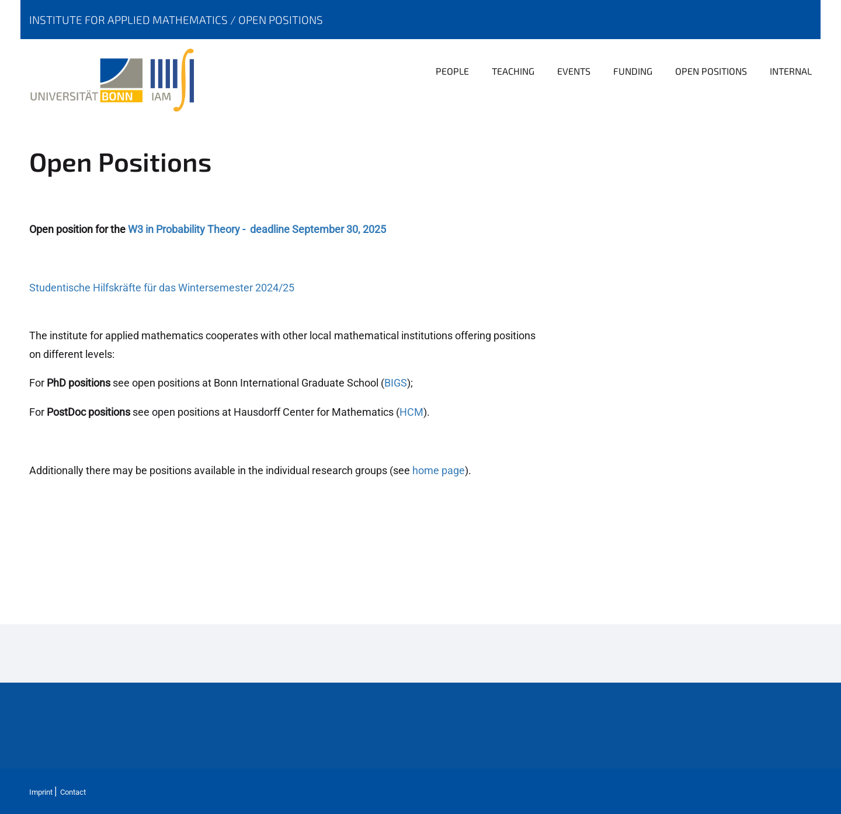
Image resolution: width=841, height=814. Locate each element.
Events (573, 70)
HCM (411, 412)
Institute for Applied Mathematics (129, 19)
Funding (632, 70)
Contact (73, 792)
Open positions (280, 19)
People (452, 70)
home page (438, 470)
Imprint (41, 792)
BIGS (395, 383)
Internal (791, 70)
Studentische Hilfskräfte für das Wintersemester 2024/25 (161, 287)
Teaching (513, 70)
